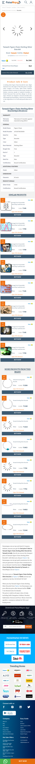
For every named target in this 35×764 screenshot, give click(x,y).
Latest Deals (23, 729)
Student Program (23, 733)
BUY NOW (23, 761)
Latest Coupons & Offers (25, 725)
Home (21, 721)
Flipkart (26, 53)
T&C (3, 68)
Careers (22, 727)
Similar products (17, 195)
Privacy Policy (6, 729)
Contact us (24, 737)
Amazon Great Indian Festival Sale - (7, 744)
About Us (5, 721)
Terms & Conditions (7, 731)
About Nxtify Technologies (8, 733)
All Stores (22, 723)
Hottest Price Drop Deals (25, 731)
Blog (4, 723)
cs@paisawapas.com (24, 742)
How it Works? (6, 727)
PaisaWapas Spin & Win (8, 756)
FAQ (4, 725)
